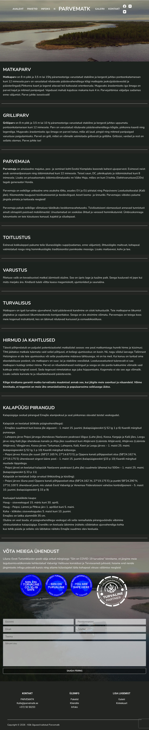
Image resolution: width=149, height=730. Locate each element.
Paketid (32, 9)
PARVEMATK (74, 8)
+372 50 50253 (27, 707)
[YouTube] (124, 11)
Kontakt (114, 9)
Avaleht (18, 9)
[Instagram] (130, 6)
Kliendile (74, 703)
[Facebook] (124, 6)
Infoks (45, 9)
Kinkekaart (121, 703)
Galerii (100, 9)
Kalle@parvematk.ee (27, 703)
